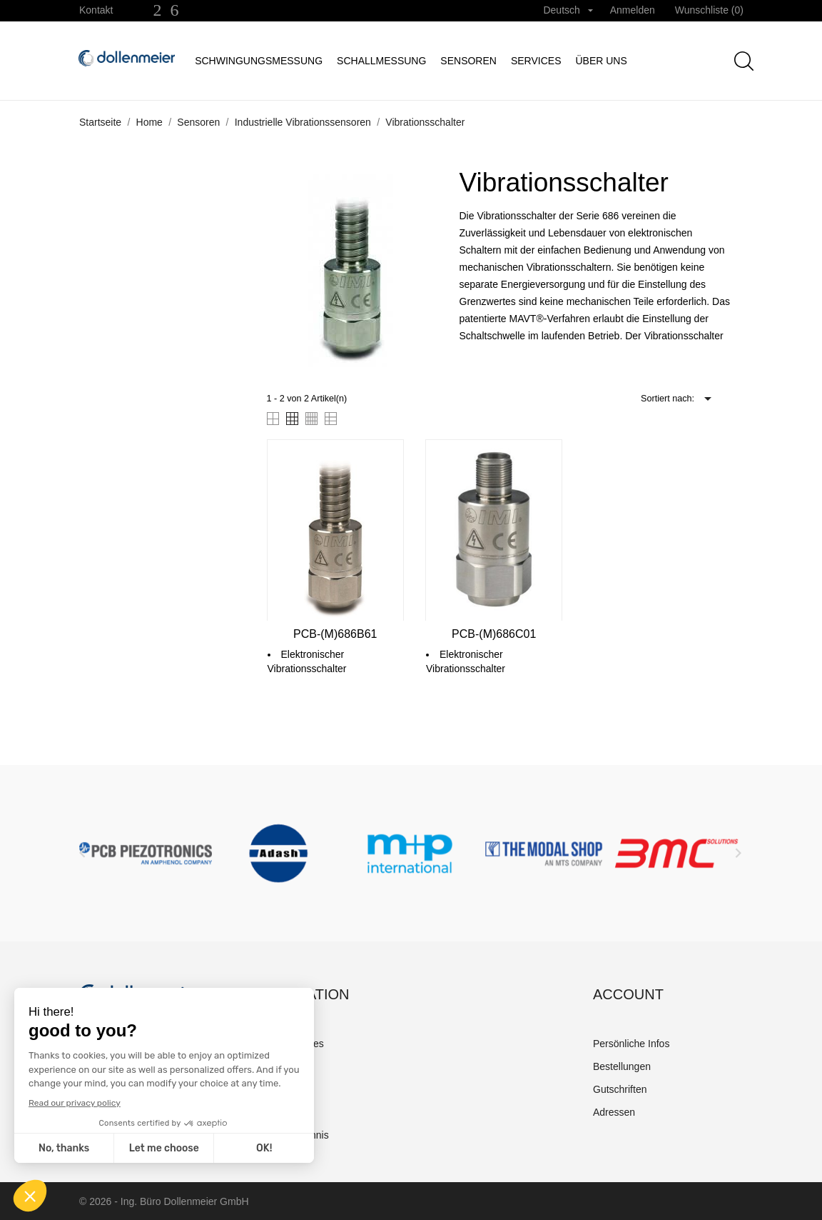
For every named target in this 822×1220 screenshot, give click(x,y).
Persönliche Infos (631, 1043)
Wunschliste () (709, 10)
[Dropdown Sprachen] (567, 11)
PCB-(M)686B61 (335, 634)
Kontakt (96, 10)
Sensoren (468, 60)
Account (628, 994)
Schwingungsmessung (259, 60)
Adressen (614, 1112)
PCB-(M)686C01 (494, 634)
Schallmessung (381, 60)
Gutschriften (619, 1089)
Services (536, 60)
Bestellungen (622, 1066)
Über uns (600, 60)
